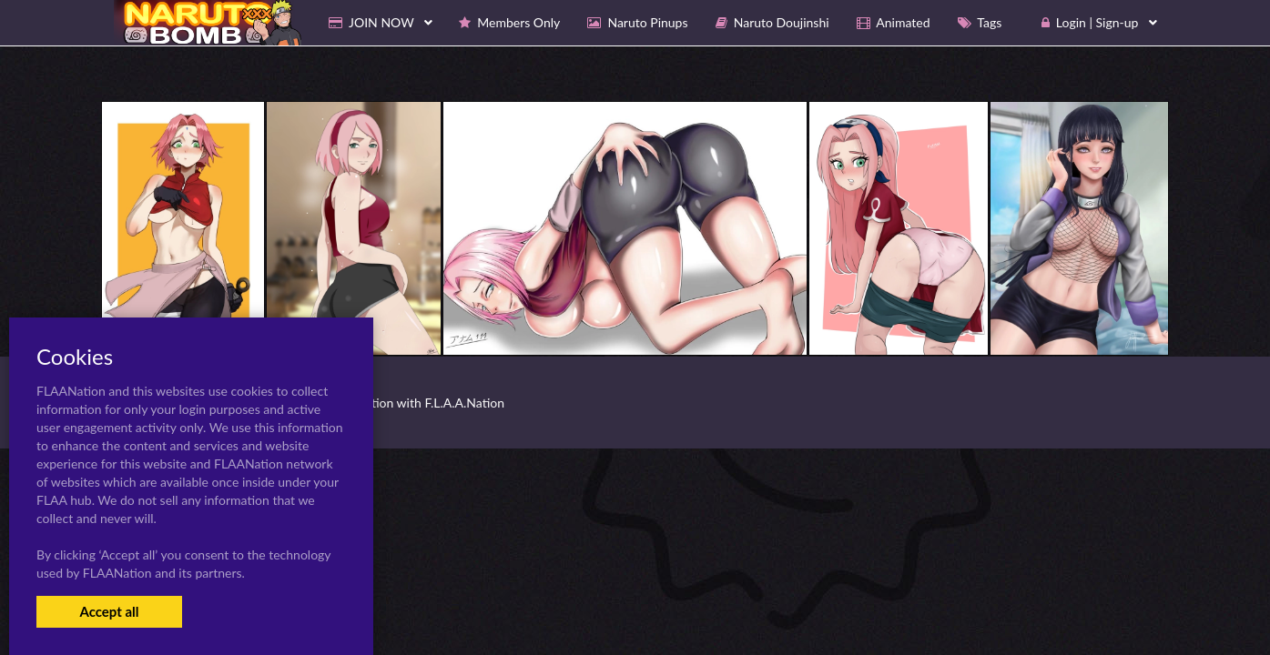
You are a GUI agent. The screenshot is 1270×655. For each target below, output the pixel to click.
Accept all (108, 611)
